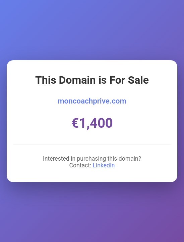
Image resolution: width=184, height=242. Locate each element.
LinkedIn (104, 165)
